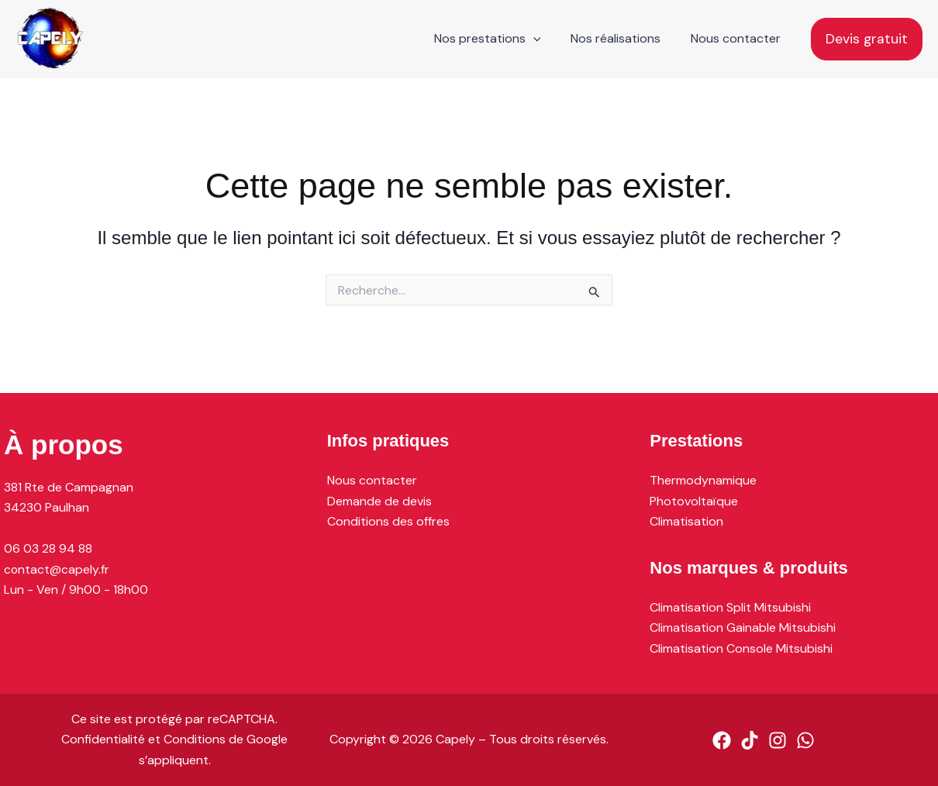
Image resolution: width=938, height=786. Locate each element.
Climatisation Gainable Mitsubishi (743, 627)
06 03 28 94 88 (48, 548)
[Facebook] (721, 740)
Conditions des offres (388, 520)
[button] (866, 39)
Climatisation (686, 520)
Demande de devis (379, 500)
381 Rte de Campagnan (68, 486)
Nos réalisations (623, 38)
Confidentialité (103, 739)
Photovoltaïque (694, 500)
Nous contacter (738, 38)
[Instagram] (777, 740)
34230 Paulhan (46, 507)
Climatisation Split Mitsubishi (730, 607)
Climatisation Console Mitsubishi (741, 647)
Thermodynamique (703, 479)
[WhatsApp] (805, 740)
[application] (545, 38)
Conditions (195, 739)
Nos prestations (500, 38)
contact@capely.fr (57, 568)
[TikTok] (749, 740)
